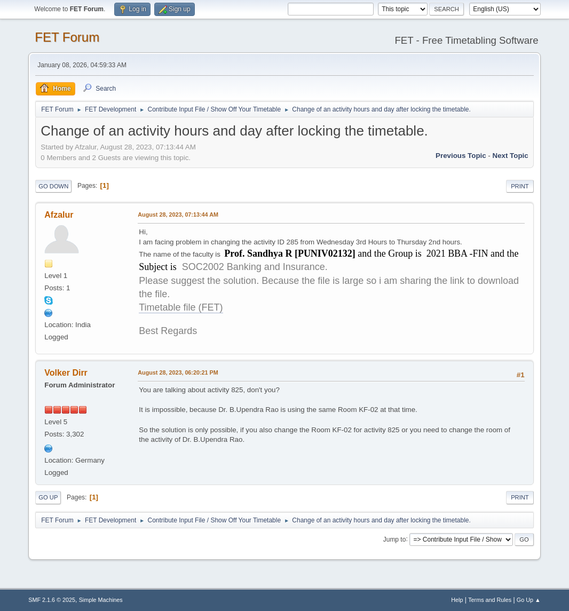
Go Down (53, 186)
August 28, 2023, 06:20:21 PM (178, 372)
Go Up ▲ (529, 600)
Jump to (394, 539)
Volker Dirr (66, 372)
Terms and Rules (489, 600)
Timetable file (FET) (181, 307)
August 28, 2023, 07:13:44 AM (178, 214)
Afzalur (58, 214)
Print (520, 186)
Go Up (48, 497)
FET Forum (67, 37)
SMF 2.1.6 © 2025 (51, 600)
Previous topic (461, 156)
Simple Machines (101, 600)
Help (457, 600)
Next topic (510, 156)
